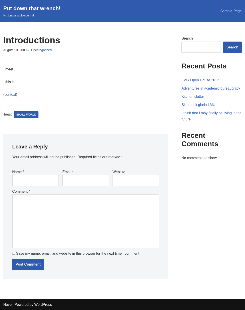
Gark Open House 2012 (200, 80)
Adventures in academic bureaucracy (210, 88)
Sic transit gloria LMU (198, 105)
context (10, 94)
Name (18, 172)
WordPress (43, 304)
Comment (21, 191)
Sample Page (231, 11)
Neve (7, 304)
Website (118, 172)
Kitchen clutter (192, 96)
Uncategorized (41, 50)
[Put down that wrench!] (31, 11)
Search (187, 38)
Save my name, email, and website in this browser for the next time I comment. (78, 253)
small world (26, 114)
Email (68, 172)
